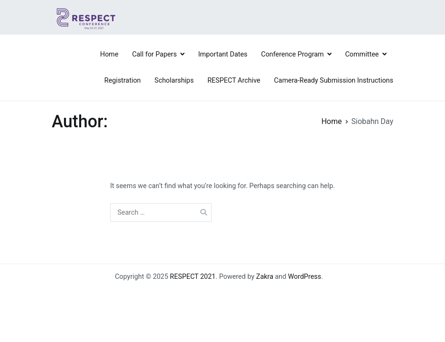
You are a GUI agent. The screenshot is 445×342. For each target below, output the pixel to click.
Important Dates (223, 54)
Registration (122, 80)
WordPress (304, 277)
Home (109, 54)
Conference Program (292, 54)
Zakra (264, 277)
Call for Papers (154, 54)
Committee (362, 54)
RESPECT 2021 (192, 277)
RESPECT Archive (233, 80)
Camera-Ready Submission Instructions (333, 80)
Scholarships (174, 80)
